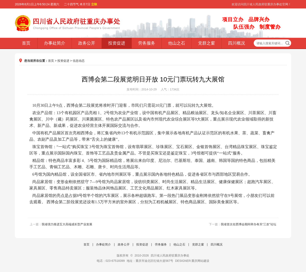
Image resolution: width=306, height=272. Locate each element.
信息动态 (79, 60)
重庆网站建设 (200, 260)
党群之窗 (206, 43)
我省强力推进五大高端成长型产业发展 (67, 224)
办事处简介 (54, 43)
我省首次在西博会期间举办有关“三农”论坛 (248, 224)
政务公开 (86, 43)
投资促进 (116, 43)
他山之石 (176, 43)
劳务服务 (146, 43)
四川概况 (236, 43)
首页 (26, 43)
